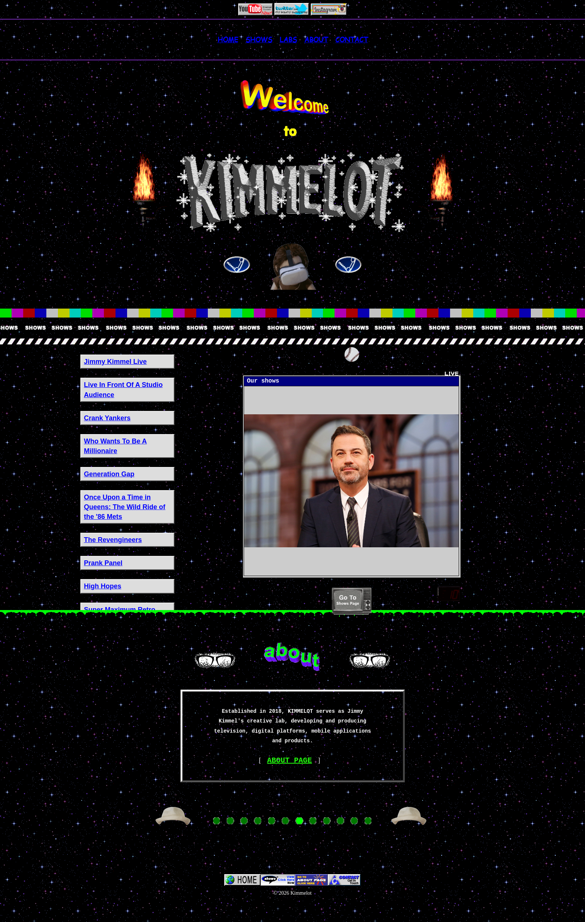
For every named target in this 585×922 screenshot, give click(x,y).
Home (228, 39)
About (316, 39)
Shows (259, 39)
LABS (288, 39)
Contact (351, 39)
